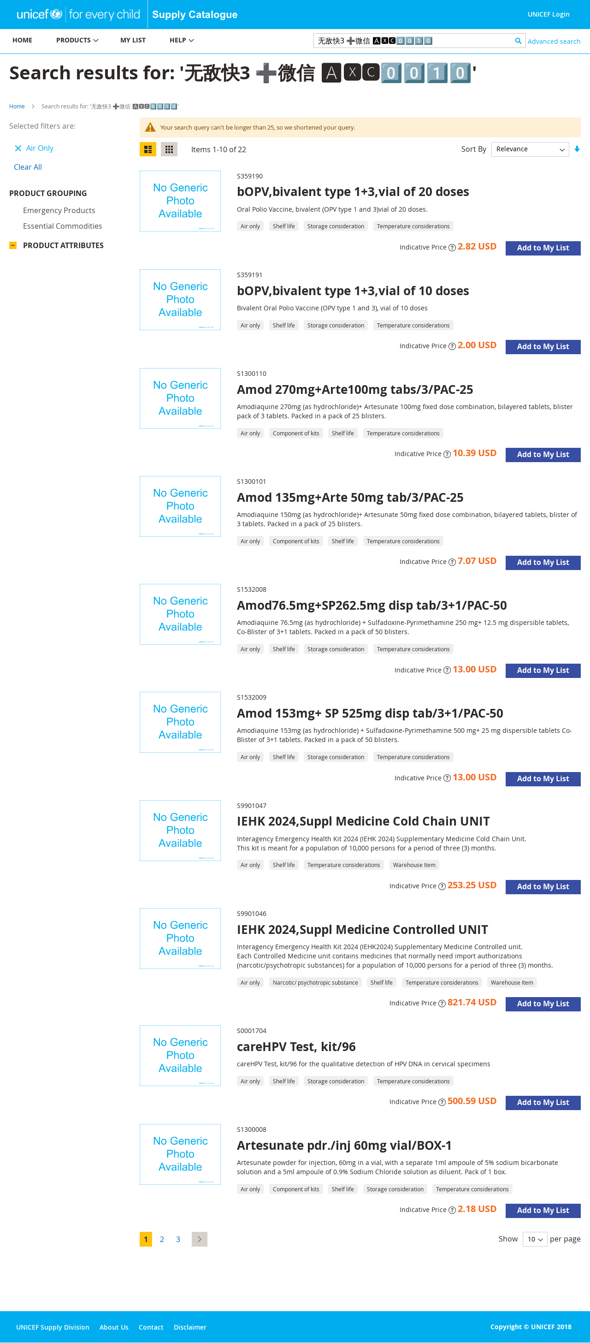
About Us (114, 1327)
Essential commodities (62, 228)
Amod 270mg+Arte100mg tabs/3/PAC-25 (355, 389)
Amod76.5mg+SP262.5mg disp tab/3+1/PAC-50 (372, 605)
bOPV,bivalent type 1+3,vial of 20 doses (353, 191)
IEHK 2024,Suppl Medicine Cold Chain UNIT (363, 821)
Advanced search (554, 41)
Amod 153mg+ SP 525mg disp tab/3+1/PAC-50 (370, 713)
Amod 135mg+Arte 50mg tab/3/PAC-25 (350, 497)
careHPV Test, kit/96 (296, 1046)
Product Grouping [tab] (62, 195)
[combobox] (419, 40)
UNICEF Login (549, 14)
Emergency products (59, 213)
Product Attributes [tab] (63, 248)
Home (17, 106)
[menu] (147, 41)
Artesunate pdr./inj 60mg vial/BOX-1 (344, 1145)
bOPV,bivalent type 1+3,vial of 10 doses (353, 290)
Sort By (473, 148)
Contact (151, 1327)
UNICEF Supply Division (52, 1327)
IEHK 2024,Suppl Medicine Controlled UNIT (362, 929)
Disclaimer (190, 1327)
